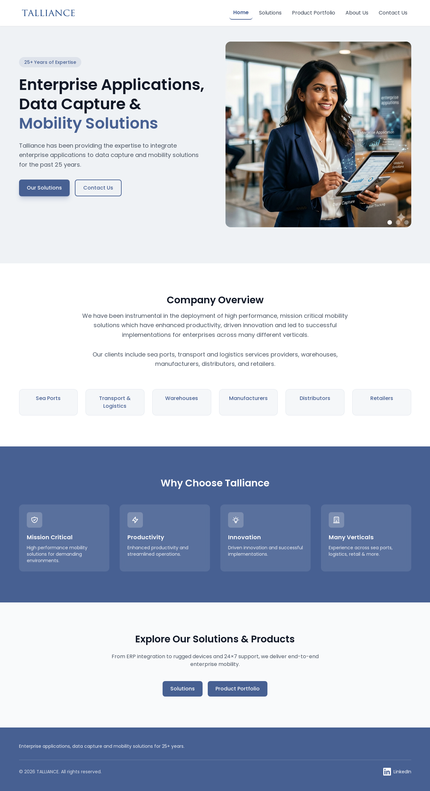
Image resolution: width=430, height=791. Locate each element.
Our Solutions (44, 187)
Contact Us (393, 12)
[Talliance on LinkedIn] (397, 772)
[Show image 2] (398, 222)
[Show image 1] (389, 222)
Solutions (270, 12)
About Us (356, 12)
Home (241, 12)
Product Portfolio (313, 12)
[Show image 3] (406, 222)
